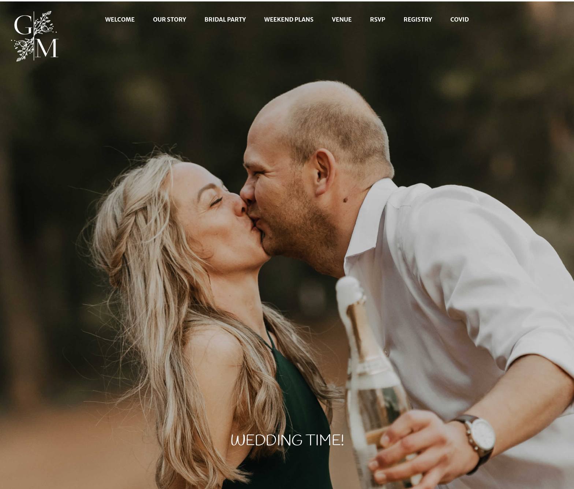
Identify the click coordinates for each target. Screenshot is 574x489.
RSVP (377, 19)
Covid (459, 19)
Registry (418, 19)
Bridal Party (225, 19)
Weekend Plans (289, 19)
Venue (341, 19)
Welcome (120, 19)
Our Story (169, 19)
